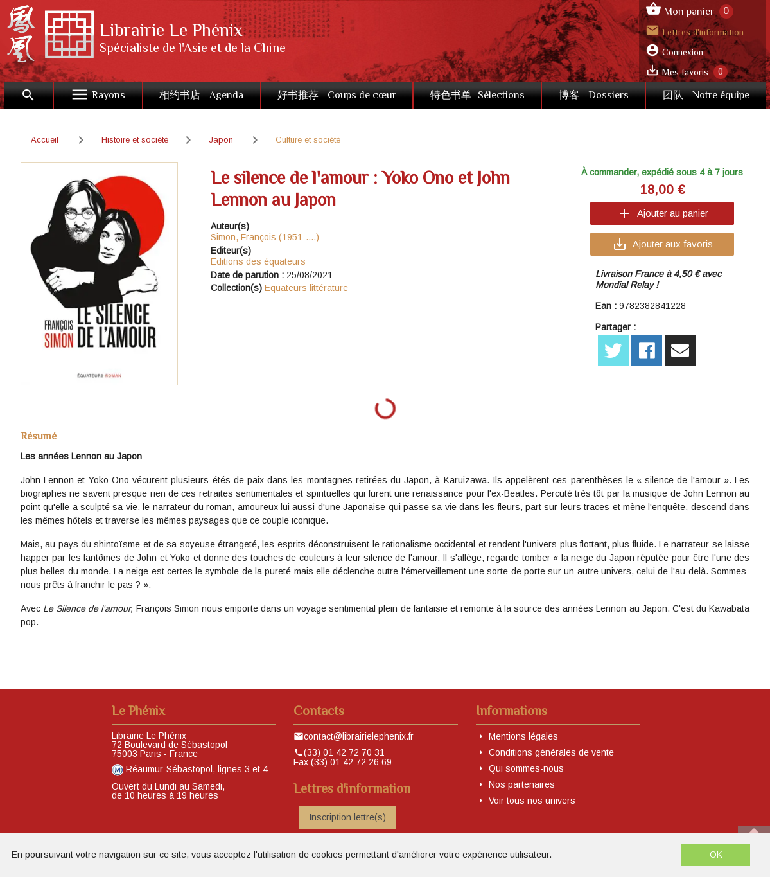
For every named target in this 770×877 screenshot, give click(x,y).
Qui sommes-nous (526, 768)
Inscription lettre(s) (347, 817)
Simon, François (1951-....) (265, 237)
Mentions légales (523, 736)
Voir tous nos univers (532, 800)
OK (716, 854)
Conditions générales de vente (551, 752)
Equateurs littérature (306, 288)
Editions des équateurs (258, 261)
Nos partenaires (522, 784)
